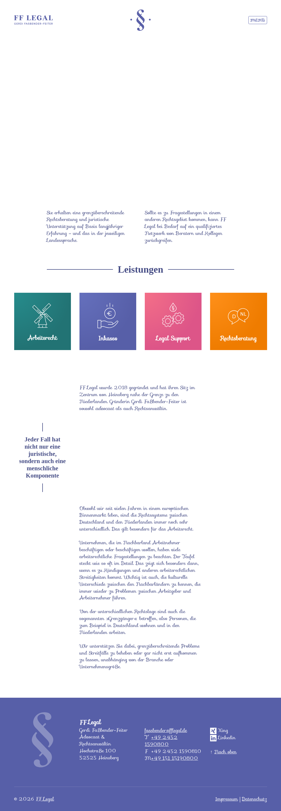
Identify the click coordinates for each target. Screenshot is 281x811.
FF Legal (45, 799)
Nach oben (225, 752)
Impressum (226, 799)
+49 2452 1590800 (161, 740)
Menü (257, 20)
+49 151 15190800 (174, 758)
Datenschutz (254, 799)
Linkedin (223, 737)
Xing (219, 730)
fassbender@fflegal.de (166, 730)
